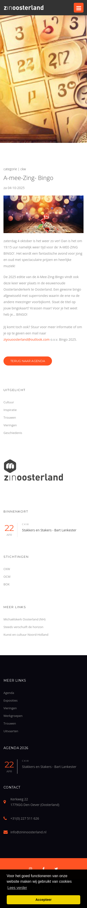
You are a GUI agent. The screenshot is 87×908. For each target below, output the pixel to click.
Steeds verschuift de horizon (23, 627)
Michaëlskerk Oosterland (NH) (24, 619)
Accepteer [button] (43, 900)
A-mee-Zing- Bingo (28, 177)
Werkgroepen (13, 716)
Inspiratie (10, 410)
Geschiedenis (12, 433)
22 (9, 530)
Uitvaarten (10, 731)
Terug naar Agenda (27, 361)
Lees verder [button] (17, 888)
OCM (6, 576)
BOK (6, 584)
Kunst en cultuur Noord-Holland (25, 634)
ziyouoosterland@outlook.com (26, 339)
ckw (25, 524)
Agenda (8, 693)
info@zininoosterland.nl (28, 832)
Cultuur (8, 402)
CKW (6, 569)
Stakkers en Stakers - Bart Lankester (49, 530)
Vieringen (10, 425)
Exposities (10, 700)
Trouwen (9, 417)
